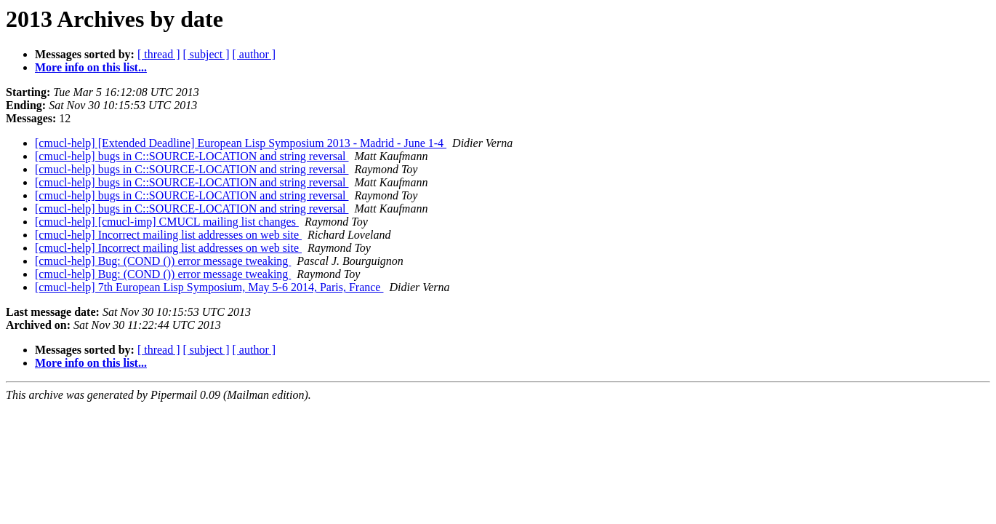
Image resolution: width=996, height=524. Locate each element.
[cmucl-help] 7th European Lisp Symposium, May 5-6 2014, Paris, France (209, 287)
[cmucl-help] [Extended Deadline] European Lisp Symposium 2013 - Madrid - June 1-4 (240, 143)
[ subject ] (206, 54)
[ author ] (254, 54)
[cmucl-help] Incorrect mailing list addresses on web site (168, 235)
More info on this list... (91, 67)
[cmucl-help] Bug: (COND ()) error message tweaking (163, 261)
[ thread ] (158, 54)
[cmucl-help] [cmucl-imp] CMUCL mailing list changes (167, 221)
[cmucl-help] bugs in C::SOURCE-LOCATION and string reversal (191, 156)
